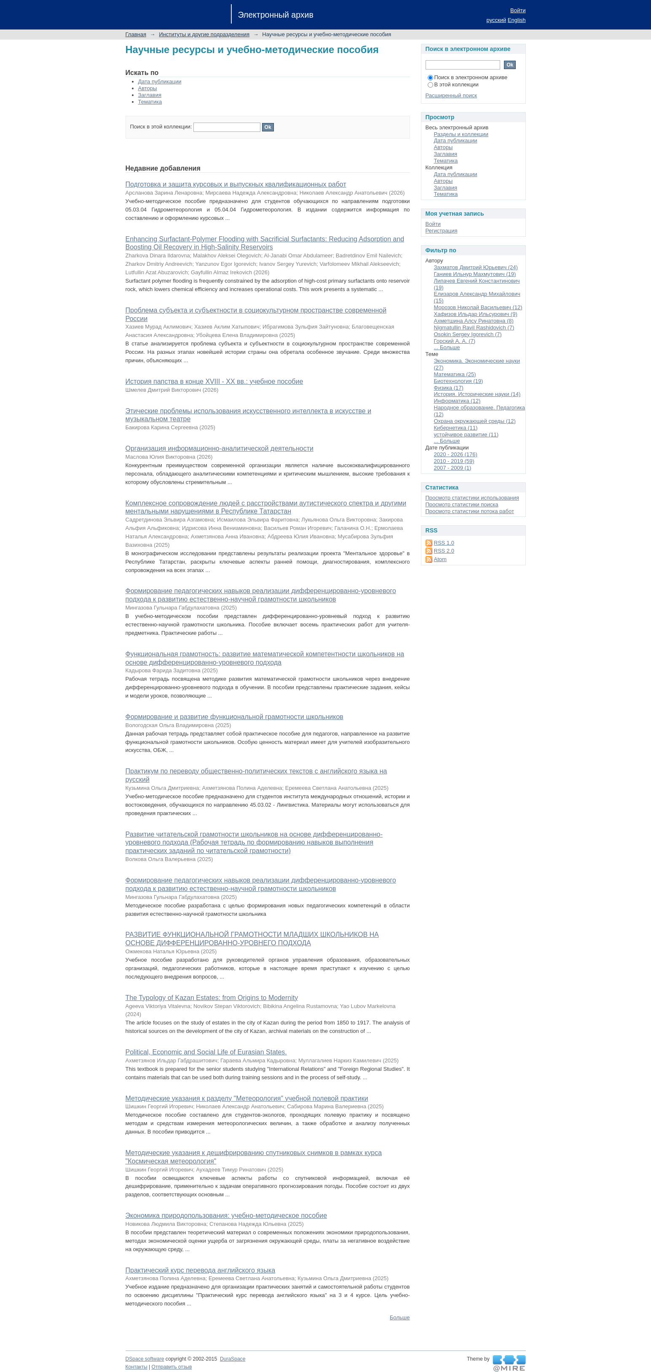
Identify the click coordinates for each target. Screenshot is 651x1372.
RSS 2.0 (444, 551)
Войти (517, 10)
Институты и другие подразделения (204, 34)
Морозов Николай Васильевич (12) (478, 307)
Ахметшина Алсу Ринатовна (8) (474, 321)
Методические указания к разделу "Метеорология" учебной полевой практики (247, 1098)
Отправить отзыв (172, 1367)
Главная (136, 34)
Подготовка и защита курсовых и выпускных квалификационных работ (236, 184)
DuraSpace (232, 1359)
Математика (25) (455, 374)
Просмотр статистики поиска (462, 504)
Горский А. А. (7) (455, 341)
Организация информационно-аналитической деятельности (219, 448)
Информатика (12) (457, 401)
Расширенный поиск (451, 95)
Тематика (150, 102)
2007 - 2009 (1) (453, 468)
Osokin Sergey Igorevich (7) (468, 334)
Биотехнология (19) (458, 381)
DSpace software (145, 1359)
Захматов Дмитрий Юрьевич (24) (476, 267)
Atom (440, 559)
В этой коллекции (453, 84)
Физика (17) (448, 388)
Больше (400, 1317)
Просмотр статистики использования (472, 498)
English (517, 20)
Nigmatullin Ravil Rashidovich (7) (474, 327)
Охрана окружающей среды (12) (475, 421)
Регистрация (442, 230)
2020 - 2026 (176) (455, 454)
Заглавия (150, 95)
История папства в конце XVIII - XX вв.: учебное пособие (214, 381)
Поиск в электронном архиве (468, 77)
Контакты (136, 1367)
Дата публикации (160, 81)
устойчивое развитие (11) (466, 434)
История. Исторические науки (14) (477, 394)
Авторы (147, 88)
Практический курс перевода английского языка (201, 1270)
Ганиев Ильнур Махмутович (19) (475, 274)
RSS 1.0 (444, 543)
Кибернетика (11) (456, 428)
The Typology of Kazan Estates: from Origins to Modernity (212, 997)
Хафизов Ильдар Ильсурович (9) (475, 314)
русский (496, 20)
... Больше (447, 347)
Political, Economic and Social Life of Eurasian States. (206, 1052)
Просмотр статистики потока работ (470, 511)
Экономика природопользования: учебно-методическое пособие (226, 1215)
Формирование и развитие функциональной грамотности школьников (234, 716)
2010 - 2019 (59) (454, 461)
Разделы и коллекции (461, 134)
